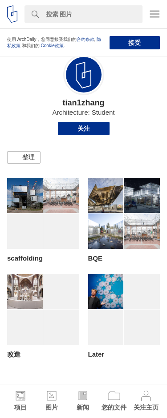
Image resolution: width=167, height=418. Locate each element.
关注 (83, 128)
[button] (24, 157)
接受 (134, 42)
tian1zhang (83, 102)
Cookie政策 (52, 45)
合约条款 (85, 39)
